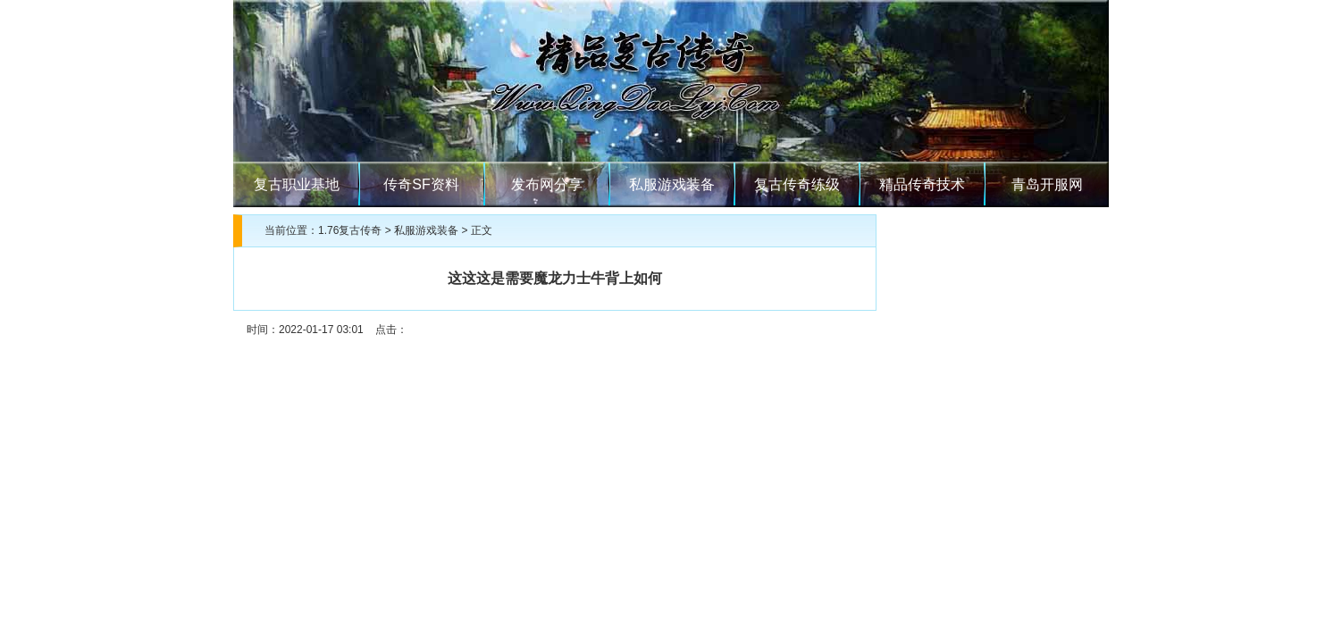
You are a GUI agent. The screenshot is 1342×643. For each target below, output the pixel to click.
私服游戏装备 (672, 184)
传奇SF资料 (420, 184)
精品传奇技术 (922, 184)
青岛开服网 (1047, 184)
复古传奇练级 (797, 184)
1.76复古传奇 (350, 230)
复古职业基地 (297, 184)
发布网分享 (547, 184)
